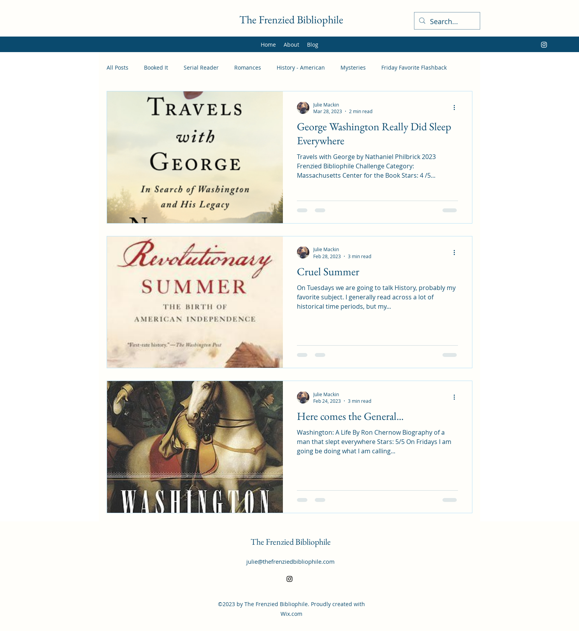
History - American (301, 67)
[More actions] (456, 107)
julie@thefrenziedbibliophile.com (290, 561)
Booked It (156, 67)
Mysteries (353, 67)
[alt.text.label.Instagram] (544, 45)
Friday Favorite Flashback (414, 67)
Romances (247, 67)
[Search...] (446, 21)
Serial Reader (201, 67)
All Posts (117, 67)
